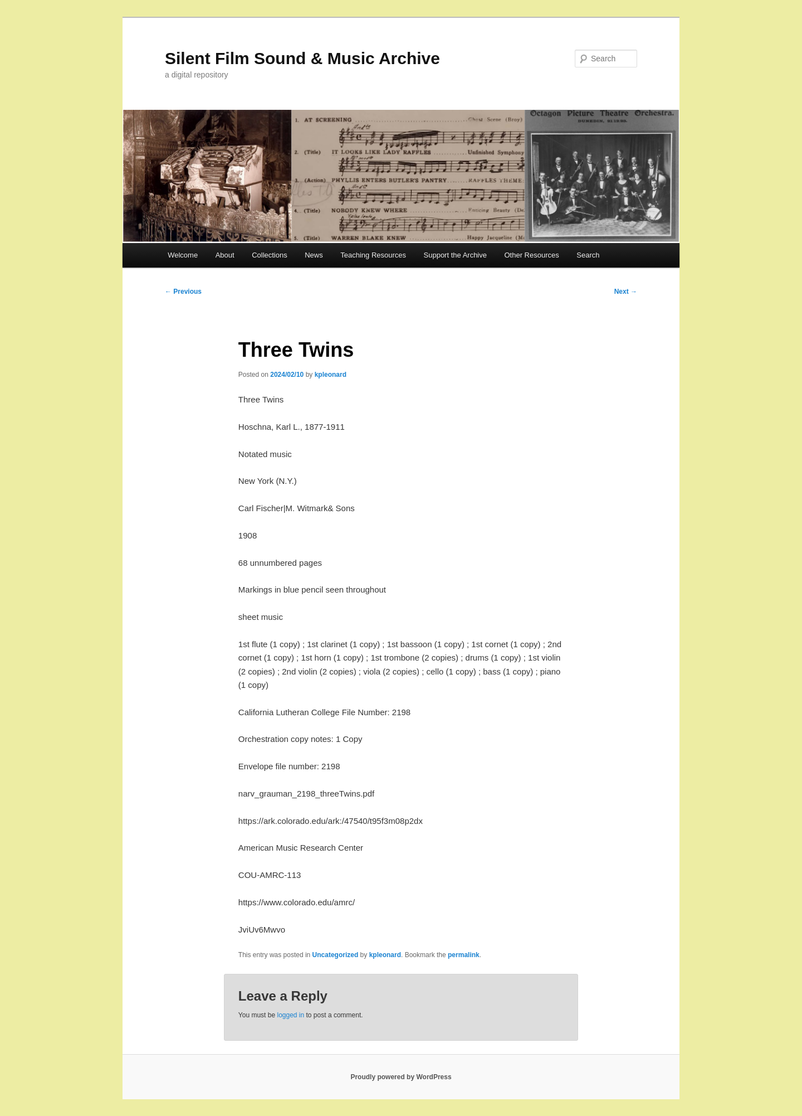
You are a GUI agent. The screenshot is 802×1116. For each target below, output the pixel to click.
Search (587, 255)
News (314, 255)
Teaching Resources (373, 255)
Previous (183, 291)
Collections (269, 255)
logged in (290, 1015)
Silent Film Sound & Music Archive (302, 58)
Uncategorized (335, 955)
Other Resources (532, 255)
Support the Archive (455, 255)
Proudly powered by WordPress (400, 1077)
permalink (464, 955)
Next (625, 291)
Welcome (183, 255)
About (225, 255)
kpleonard (330, 375)
